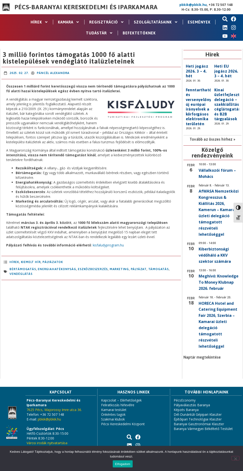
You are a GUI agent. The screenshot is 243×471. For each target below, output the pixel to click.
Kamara (68, 22)
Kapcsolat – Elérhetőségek (121, 400)
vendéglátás (21, 274)
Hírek (39, 22)
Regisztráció (106, 22)
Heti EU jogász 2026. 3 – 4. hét (226, 71)
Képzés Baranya (186, 409)
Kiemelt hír (31, 262)
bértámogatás (22, 269)
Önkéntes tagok (113, 414)
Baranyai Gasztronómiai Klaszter (199, 424)
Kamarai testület (113, 409)
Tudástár (99, 33)
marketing (119, 269)
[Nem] (235, 458)
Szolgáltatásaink (156, 22)
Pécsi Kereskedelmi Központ (123, 424)
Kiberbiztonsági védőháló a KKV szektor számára (215, 255)
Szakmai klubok (113, 419)
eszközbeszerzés (93, 269)
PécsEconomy (185, 400)
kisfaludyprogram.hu (108, 245)
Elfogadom (122, 464)
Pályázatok (52, 262)
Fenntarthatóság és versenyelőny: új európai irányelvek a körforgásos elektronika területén (202, 107)
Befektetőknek (139, 33)
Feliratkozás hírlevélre (117, 405)
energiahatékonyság (57, 269)
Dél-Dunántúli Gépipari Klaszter (198, 414)
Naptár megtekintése (202, 357)
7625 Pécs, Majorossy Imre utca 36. (54, 409)
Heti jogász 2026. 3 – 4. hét (197, 71)
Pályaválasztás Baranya (192, 405)
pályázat (138, 269)
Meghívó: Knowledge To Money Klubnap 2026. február (218, 282)
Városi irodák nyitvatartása (47, 443)
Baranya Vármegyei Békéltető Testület (203, 428)
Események (199, 22)
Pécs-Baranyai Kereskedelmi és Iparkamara (86, 7)
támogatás (158, 269)
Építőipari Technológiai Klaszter (198, 419)
